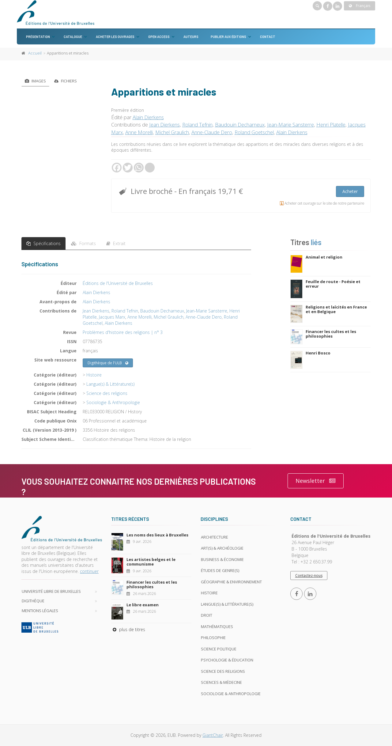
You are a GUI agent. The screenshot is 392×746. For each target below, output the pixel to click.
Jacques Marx (112, 317)
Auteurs (190, 37)
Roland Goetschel (254, 132)
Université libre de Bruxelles (51, 591)
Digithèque (33, 601)
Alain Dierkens (148, 117)
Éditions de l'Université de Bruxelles (118, 283)
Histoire (94, 375)
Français (359, 5)
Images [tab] (35, 81)
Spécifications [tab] (43, 243)
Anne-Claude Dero (211, 132)
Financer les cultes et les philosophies (331, 334)
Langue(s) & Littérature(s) (110, 384)
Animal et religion (324, 257)
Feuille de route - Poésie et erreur (333, 284)
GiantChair (212, 735)
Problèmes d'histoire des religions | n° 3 (123, 332)
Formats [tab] (83, 243)
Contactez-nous (308, 575)
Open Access (159, 37)
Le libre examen (142, 605)
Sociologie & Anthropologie (113, 402)
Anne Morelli (139, 132)
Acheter (350, 191)
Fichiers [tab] (65, 81)
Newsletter (316, 481)
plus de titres (128, 629)
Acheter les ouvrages (115, 37)
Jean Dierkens (164, 124)
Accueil (35, 53)
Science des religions (106, 393)
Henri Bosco (318, 353)
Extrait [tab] (116, 243)
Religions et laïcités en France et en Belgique (336, 309)
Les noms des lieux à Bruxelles (157, 535)
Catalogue (73, 37)
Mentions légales (40, 610)
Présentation (38, 37)
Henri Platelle (330, 124)
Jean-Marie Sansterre (290, 124)
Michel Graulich (172, 132)
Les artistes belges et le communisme (150, 562)
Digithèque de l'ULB (108, 363)
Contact (267, 37)
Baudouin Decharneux (240, 124)
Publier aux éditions (228, 37)
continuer (89, 571)
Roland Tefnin (197, 124)
